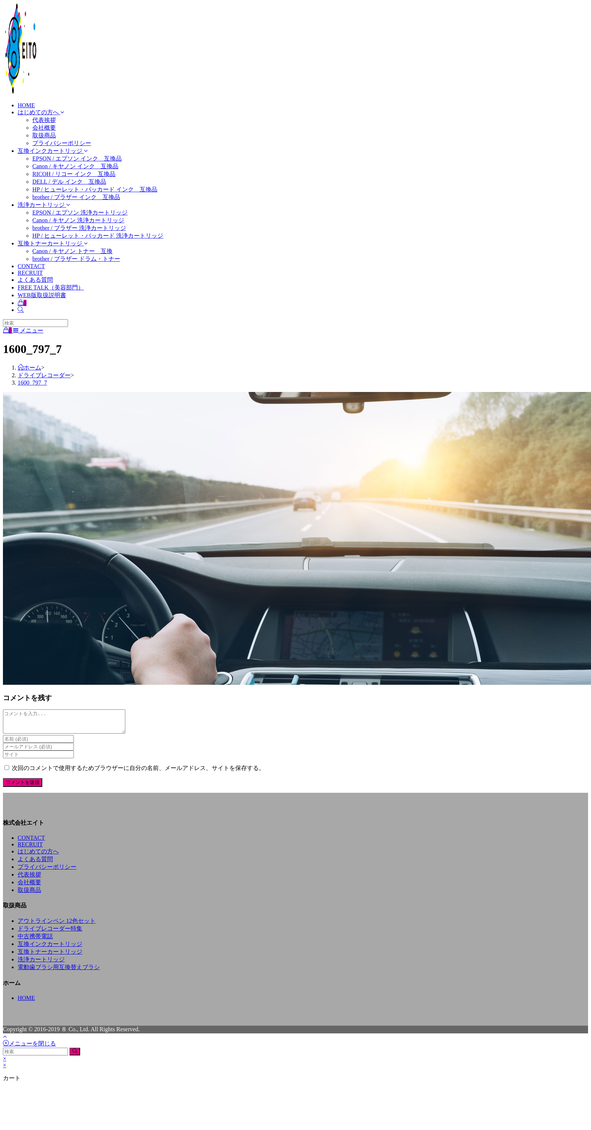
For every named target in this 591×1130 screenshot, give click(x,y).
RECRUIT (30, 849)
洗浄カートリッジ (41, 964)
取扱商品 (29, 894)
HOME (26, 1002)
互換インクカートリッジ (50, 948)
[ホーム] (29, 367)
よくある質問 (35, 863)
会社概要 (29, 887)
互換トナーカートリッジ (50, 956)
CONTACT (31, 842)
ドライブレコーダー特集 (50, 933)
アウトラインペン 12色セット (57, 925)
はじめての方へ (38, 856)
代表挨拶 (29, 879)
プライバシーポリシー (47, 871)
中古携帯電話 (35, 941)
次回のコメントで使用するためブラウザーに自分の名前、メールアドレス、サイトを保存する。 (138, 772)
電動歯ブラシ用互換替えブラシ (59, 971)
